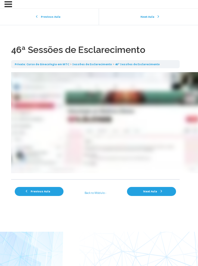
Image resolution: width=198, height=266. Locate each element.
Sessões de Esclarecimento (92, 64)
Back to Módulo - (95, 193)
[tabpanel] (95, 123)
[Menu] (8, 4)
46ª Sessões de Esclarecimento (137, 64)
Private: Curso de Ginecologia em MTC (42, 64)
